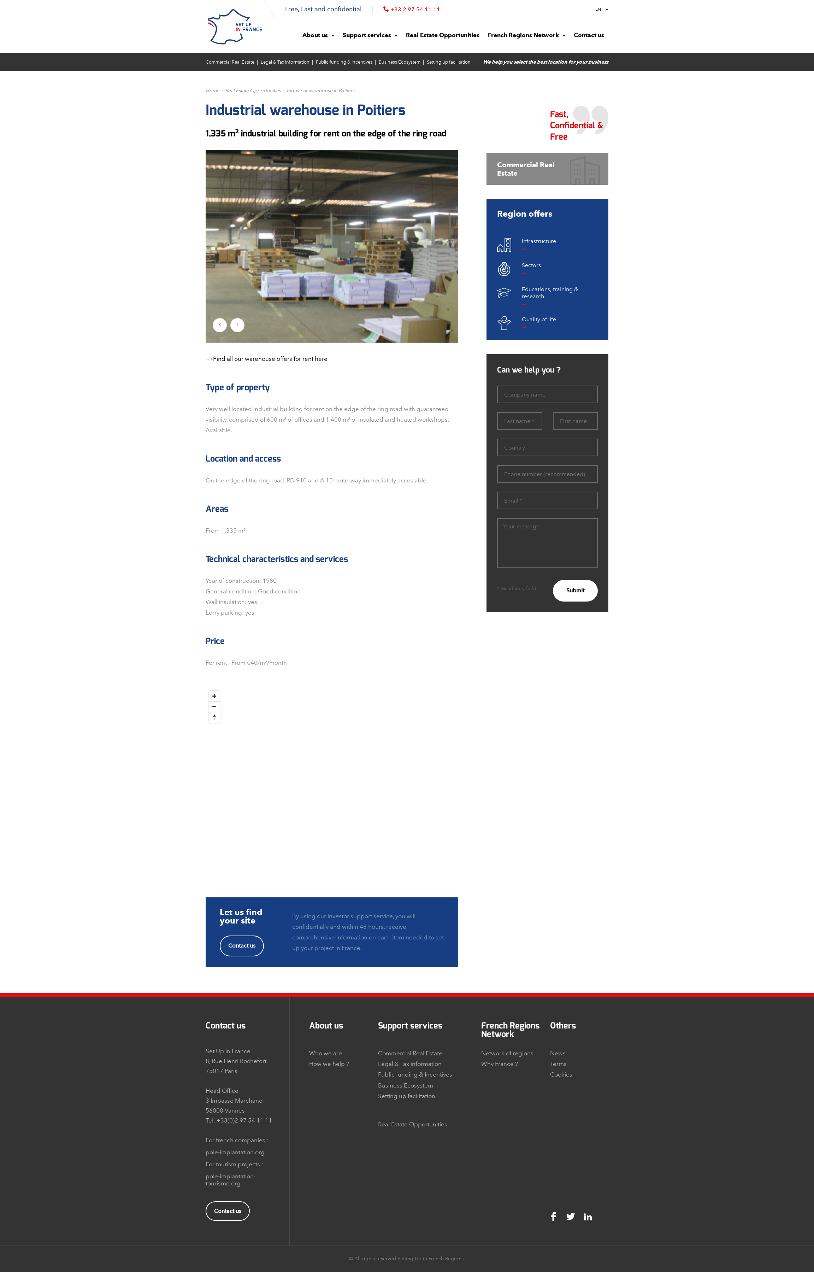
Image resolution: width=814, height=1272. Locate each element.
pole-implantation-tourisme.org (230, 1180)
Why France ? (499, 1063)
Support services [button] (370, 35)
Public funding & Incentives (344, 62)
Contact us (241, 945)
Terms (558, 1063)
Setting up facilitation (449, 62)
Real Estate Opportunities (253, 91)
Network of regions (507, 1053)
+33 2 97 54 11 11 (415, 9)
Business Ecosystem (399, 62)
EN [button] (601, 9)
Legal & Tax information (285, 62)
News (558, 1053)
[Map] (332, 775)
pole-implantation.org (235, 1152)
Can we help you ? (529, 370)
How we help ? (329, 1063)
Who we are (325, 1053)
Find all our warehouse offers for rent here (270, 358)
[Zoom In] (214, 696)
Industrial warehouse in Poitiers (320, 91)
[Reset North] (214, 717)
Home (212, 91)
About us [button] (318, 35)
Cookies (561, 1074)
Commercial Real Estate (230, 62)
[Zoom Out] (214, 707)
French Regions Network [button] (526, 35)
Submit (575, 590)
